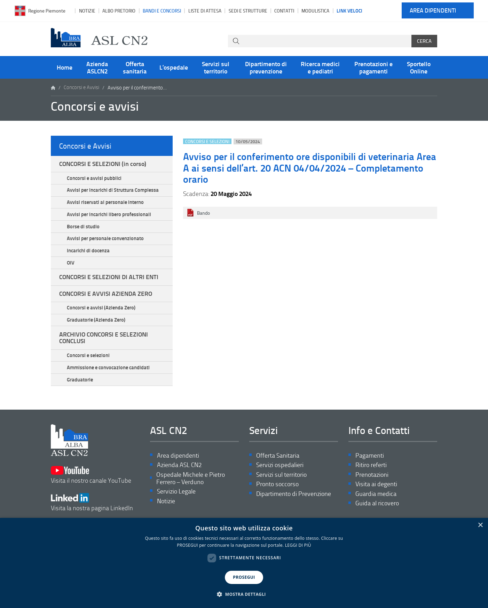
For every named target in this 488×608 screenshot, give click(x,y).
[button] (244, 594)
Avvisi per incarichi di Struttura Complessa (113, 191)
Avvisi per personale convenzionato (105, 241)
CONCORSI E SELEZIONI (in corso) (102, 164)
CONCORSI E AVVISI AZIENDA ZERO (105, 297)
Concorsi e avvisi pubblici (94, 179)
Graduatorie (80, 386)
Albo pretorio (118, 10)
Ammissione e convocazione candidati (108, 373)
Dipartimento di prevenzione (266, 67)
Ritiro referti (371, 471)
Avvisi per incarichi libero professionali (109, 216)
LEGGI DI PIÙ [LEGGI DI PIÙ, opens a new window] (298, 545)
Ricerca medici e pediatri (320, 67)
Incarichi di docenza (88, 254)
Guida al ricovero (377, 510)
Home (64, 67)
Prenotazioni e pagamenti (373, 67)
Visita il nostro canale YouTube (91, 479)
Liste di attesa (204, 10)
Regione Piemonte (46, 10)
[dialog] (244, 563)
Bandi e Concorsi (162, 10)
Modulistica (315, 10)
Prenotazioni (371, 481)
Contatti (284, 10)
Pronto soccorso (277, 491)
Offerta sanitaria (135, 67)
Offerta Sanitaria (277, 462)
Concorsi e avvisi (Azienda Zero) (101, 312)
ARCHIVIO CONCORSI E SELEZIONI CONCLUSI (103, 343)
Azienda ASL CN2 (179, 471)
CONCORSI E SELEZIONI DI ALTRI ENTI (108, 280)
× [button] (480, 525)
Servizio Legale (176, 498)
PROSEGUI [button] (244, 577)
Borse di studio (83, 228)
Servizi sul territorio (215, 67)
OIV (71, 266)
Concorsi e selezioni (88, 361)
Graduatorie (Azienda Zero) (96, 325)
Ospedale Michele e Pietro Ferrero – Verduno (190, 485)
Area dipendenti (433, 11)
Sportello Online (419, 67)
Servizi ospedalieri (280, 471)
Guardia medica (375, 501)
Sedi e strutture (248, 10)
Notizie (87, 10)
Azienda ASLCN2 (97, 67)
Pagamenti (369, 462)
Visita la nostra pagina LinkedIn (92, 504)
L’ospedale (173, 67)
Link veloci (349, 10)
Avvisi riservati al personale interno (105, 204)
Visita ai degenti (376, 491)
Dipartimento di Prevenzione (293, 501)
